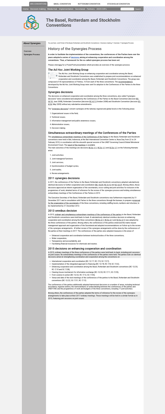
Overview (27, 51)
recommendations (125, 82)
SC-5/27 (118, 185)
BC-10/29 (99, 185)
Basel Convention (62, 4)
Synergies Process (32, 54)
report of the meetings (77, 145)
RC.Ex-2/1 (109, 220)
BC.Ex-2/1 (100, 220)
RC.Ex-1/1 (102, 148)
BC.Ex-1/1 (93, 148)
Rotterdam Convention (89, 4)
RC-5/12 (107, 185)
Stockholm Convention (118, 4)
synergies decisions (60, 109)
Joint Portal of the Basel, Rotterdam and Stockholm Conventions (78, 43)
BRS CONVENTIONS (38, 4)
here (60, 65)
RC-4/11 (92, 101)
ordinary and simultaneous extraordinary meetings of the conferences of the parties (88, 214)
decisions (75, 57)
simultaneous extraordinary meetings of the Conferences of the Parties (79, 137)
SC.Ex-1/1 (113, 148)
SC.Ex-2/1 (120, 220)
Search (138, 9)
